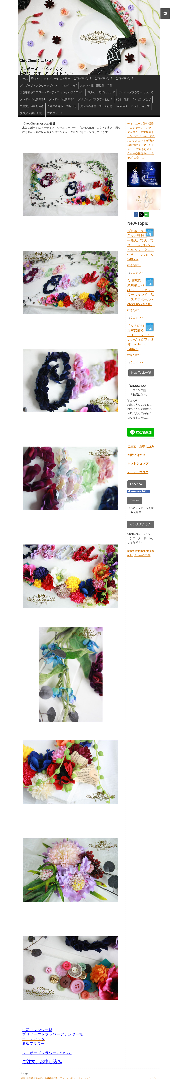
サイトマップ (84, 1078)
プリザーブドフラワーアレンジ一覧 (52, 1034)
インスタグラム (140, 524)
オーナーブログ (137, 472)
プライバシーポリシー (68, 1078)
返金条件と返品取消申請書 (46, 1078)
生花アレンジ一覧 (37, 1030)
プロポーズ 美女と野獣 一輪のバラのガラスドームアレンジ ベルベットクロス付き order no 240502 (142, 245)
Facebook (136, 484)
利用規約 (30, 1078)
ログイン (153, 1078)
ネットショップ (137, 463)
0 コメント (137, 272)
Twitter (134, 500)
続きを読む (134, 265)
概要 (23, 1078)
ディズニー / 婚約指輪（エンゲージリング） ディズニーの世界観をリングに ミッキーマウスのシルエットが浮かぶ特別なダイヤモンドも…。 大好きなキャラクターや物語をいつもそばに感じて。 (141, 140)
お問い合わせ (136, 455)
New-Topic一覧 (141, 372)
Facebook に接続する (138, 491)
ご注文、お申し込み (42, 1061)
